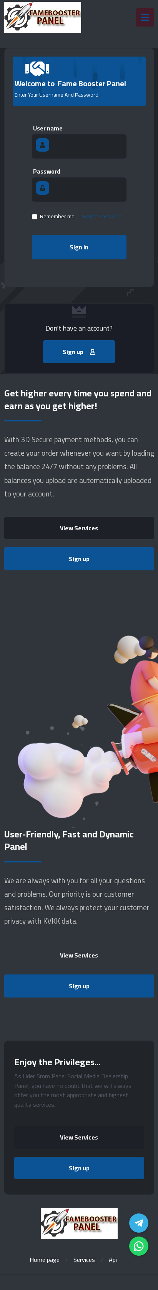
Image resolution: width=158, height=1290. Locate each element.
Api (113, 1259)
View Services (79, 528)
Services (84, 1259)
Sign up (79, 559)
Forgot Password (103, 216)
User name (48, 128)
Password (46, 171)
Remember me (57, 216)
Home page (45, 1259)
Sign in (79, 247)
